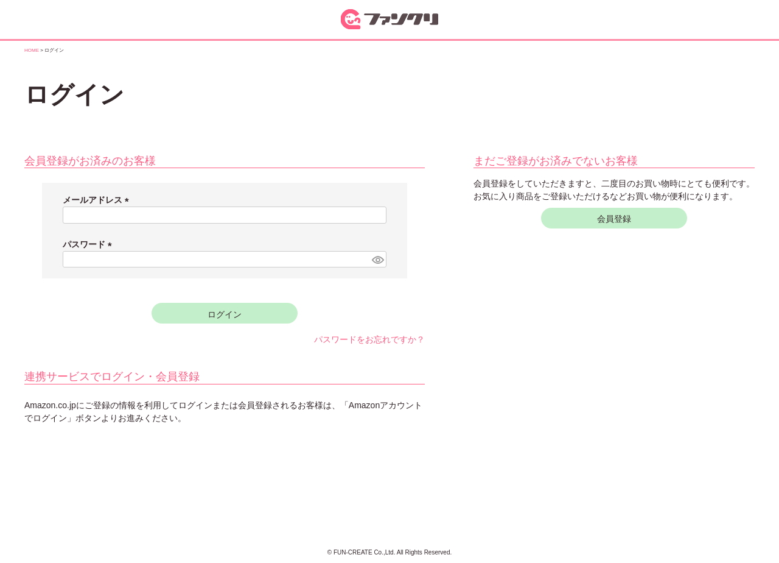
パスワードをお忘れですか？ (369, 339)
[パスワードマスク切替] (377, 259)
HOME (31, 50)
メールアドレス (98, 200)
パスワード (89, 244)
